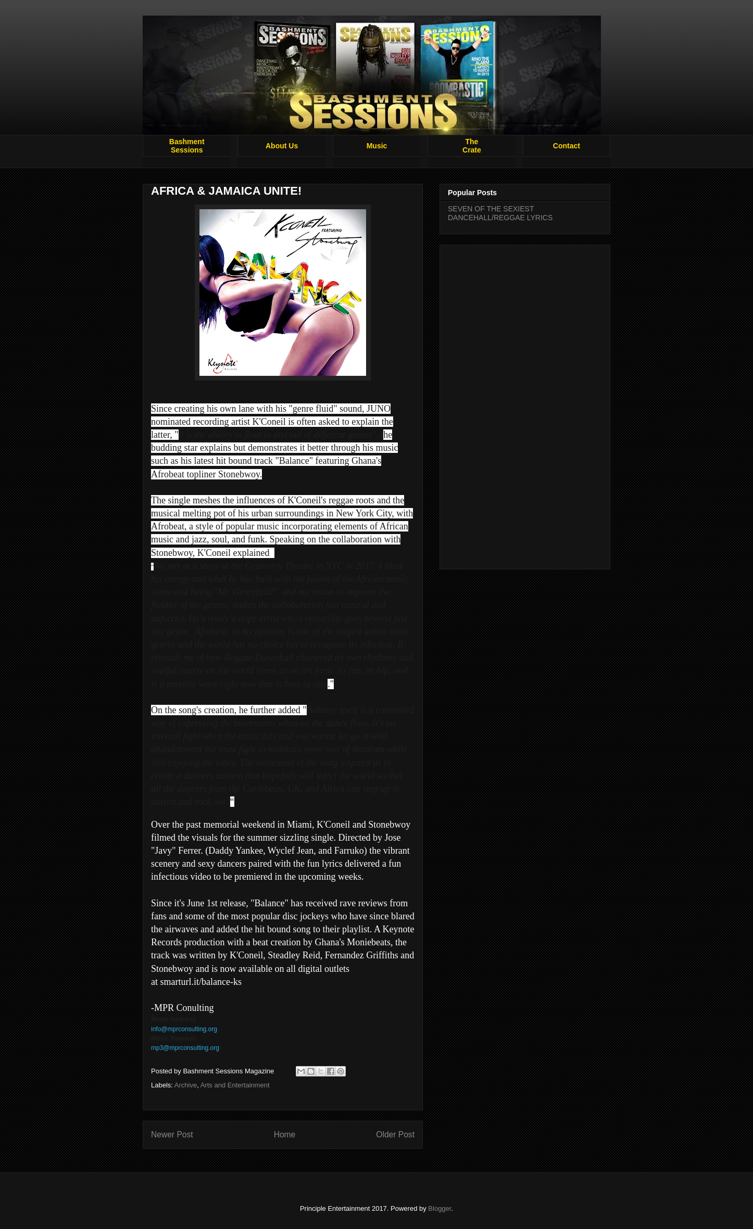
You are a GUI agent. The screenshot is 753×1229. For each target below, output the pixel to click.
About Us (282, 146)
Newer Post (172, 1134)
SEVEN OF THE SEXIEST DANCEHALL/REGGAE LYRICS (500, 213)
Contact (566, 146)
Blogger (439, 1208)
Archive (185, 1085)
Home (285, 1134)
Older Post (395, 1134)
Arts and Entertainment (235, 1085)
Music (377, 146)
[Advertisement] (525, 405)
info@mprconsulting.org (184, 1029)
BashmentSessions (187, 145)
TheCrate (471, 145)
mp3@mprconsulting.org (185, 1047)
